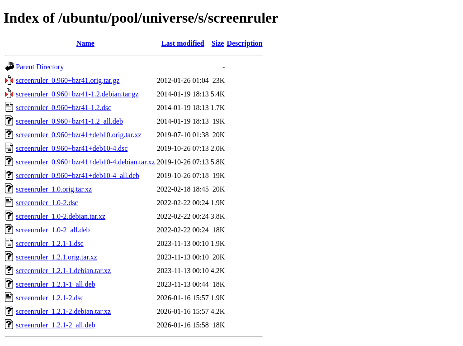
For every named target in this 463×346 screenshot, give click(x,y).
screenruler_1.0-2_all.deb (53, 230)
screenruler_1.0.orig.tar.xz (54, 189)
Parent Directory (40, 67)
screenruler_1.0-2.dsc (47, 203)
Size (218, 43)
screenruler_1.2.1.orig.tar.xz (56, 257)
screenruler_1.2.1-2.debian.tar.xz (63, 311)
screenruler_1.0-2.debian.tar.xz (60, 216)
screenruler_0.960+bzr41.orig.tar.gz (67, 80)
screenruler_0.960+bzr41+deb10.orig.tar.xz (79, 135)
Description (244, 43)
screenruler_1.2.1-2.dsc (50, 298)
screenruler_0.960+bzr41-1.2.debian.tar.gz (77, 94)
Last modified (182, 43)
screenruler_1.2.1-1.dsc (50, 243)
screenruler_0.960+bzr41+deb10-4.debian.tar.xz (85, 162)
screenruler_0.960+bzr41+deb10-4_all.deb (77, 175)
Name (85, 43)
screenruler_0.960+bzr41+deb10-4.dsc (72, 148)
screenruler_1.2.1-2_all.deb (55, 325)
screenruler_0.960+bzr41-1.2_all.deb (69, 121)
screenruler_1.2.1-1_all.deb (55, 284)
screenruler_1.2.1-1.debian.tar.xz (63, 270)
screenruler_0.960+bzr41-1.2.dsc (63, 107)
